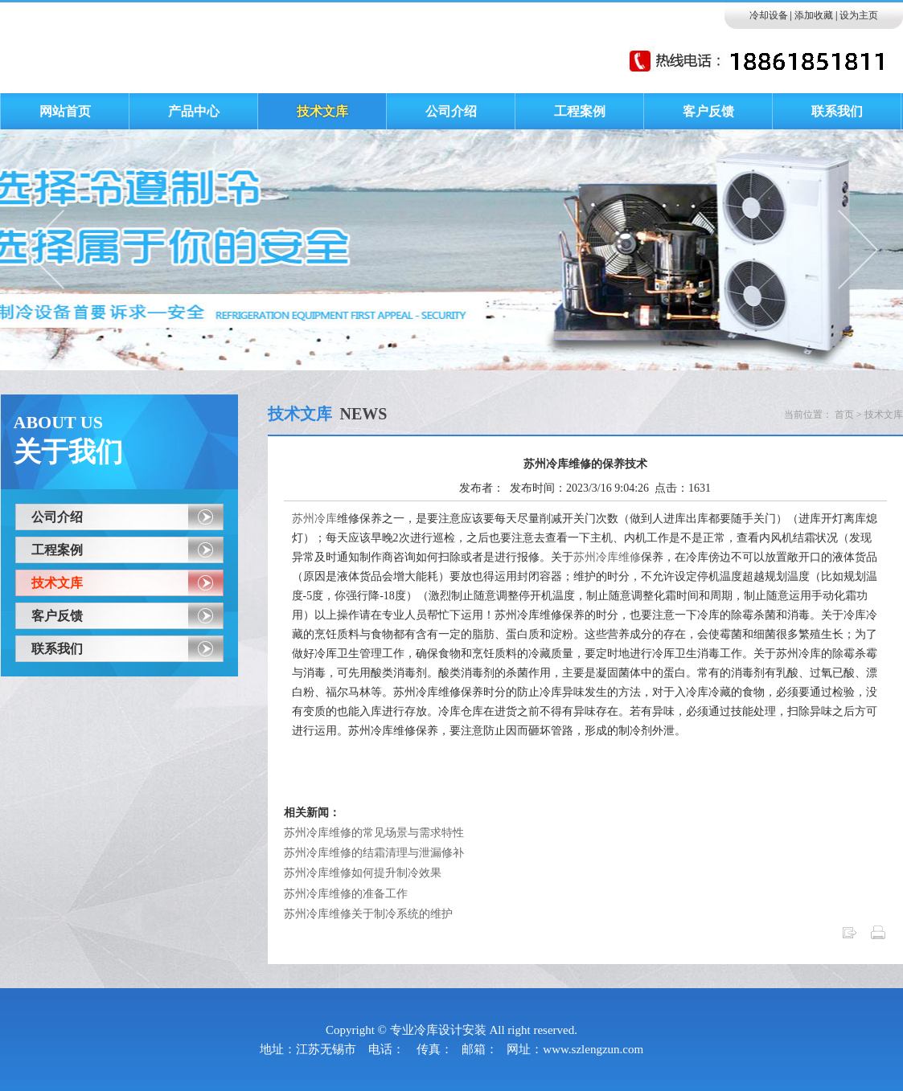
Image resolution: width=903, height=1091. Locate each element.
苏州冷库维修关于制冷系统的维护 (368, 914)
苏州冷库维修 (607, 557)
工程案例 (57, 550)
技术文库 (57, 583)
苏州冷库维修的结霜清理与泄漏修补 (374, 853)
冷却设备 (768, 15)
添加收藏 (813, 15)
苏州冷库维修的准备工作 (346, 894)
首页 (844, 414)
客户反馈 (57, 616)
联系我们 (57, 649)
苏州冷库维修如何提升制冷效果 (362, 873)
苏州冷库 (314, 519)
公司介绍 (57, 517)
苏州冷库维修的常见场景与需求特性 (374, 833)
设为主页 (858, 15)
